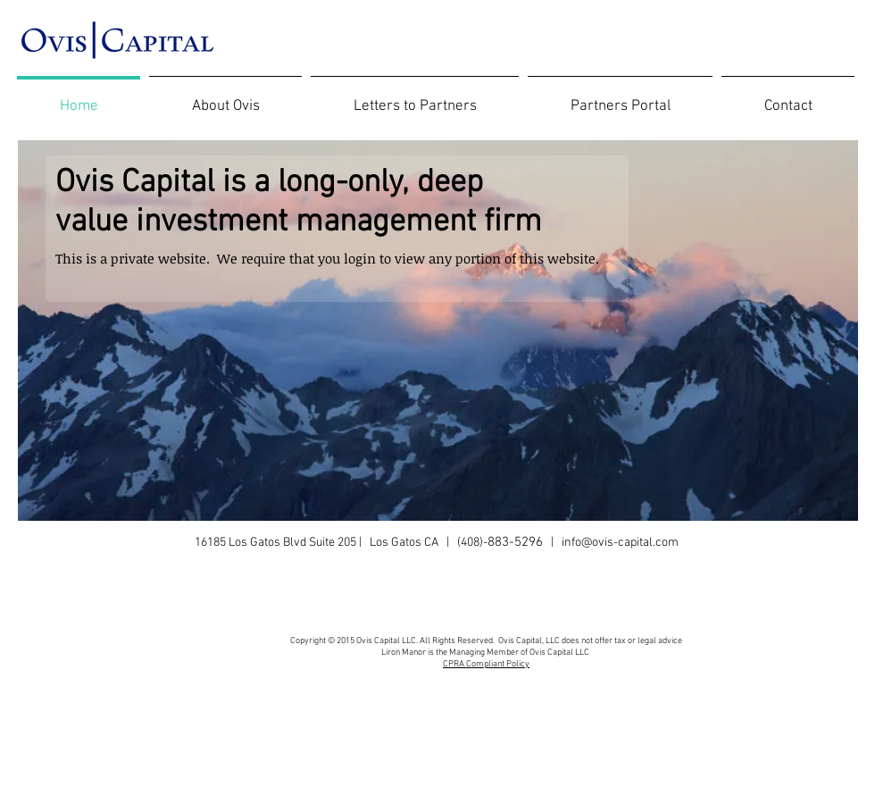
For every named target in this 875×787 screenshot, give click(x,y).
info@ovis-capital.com (620, 542)
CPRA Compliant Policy (486, 664)
